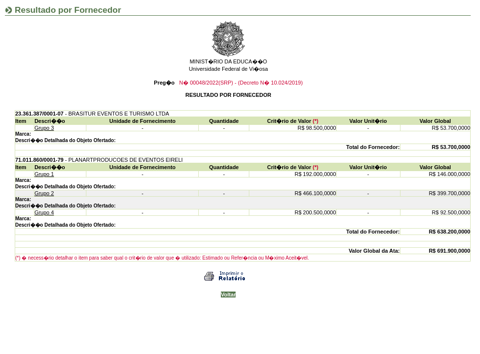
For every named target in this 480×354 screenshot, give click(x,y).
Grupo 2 (44, 193)
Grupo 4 (44, 212)
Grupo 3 (44, 128)
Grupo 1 (44, 174)
